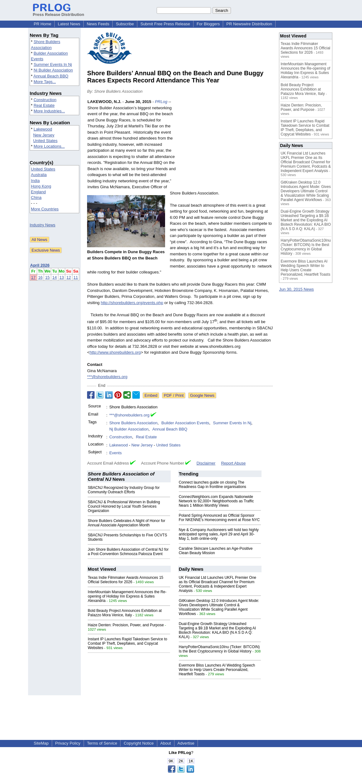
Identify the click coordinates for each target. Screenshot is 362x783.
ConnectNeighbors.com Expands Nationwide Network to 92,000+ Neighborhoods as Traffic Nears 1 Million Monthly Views (216, 501)
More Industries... (49, 111)
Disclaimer (206, 463)
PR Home (42, 24)
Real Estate (44, 105)
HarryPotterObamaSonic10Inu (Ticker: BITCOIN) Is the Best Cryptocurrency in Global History (219, 649)
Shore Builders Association (133, 423)
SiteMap (41, 743)
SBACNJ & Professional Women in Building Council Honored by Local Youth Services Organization (124, 506)
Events (115, 453)
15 (47, 277)
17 (33, 277)
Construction (45, 99)
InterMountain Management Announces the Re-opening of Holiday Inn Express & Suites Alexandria (127, 596)
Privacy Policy (68, 743)
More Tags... (45, 81)
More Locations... (49, 146)
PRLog (161, 101)
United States (45, 140)
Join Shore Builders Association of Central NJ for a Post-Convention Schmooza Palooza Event (128, 551)
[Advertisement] (226, 145)
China (36, 197)
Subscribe (125, 24)
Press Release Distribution (58, 12)
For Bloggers (208, 24)
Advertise (186, 743)
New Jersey (43, 135)
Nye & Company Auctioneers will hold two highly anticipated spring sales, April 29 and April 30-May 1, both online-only (219, 534)
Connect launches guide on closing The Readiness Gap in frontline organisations (212, 484)
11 (75, 277)
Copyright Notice (139, 743)
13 (61, 277)
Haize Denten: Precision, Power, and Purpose (126, 625)
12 (68, 277)
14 (54, 277)
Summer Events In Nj (53, 64)
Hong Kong (41, 186)
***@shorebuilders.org (107, 376)
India (35, 180)
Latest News (69, 24)
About (165, 743)
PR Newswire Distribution (249, 24)
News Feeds (98, 24)
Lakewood (43, 129)
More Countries (45, 209)
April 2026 (40, 265)
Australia (39, 174)
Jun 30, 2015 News (296, 289)
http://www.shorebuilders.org (115, 352)
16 (40, 277)
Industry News (42, 225)
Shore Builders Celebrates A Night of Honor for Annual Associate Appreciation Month (126, 523)
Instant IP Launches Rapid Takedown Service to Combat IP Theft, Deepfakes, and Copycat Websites (127, 643)
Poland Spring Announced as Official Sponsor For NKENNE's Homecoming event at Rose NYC (219, 517)
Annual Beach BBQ (50, 76)
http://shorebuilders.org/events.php (132, 302)
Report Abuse (233, 463)
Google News (202, 395)
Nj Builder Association (53, 70)
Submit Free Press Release (165, 24)
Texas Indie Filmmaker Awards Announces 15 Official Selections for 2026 (125, 579)
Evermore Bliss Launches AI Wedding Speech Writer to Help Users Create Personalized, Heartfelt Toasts (217, 669)
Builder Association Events (185, 423)
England (38, 192)
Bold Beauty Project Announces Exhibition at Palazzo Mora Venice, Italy (125, 612)
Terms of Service (102, 743)
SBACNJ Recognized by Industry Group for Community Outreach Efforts (123, 489)
